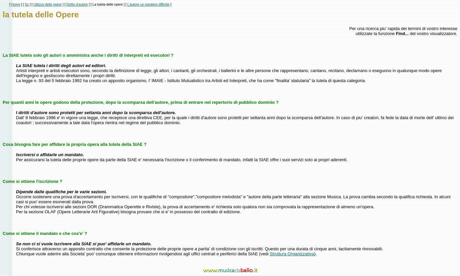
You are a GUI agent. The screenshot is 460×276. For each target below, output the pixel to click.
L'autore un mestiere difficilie (148, 4)
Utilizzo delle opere (47, 4)
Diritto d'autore (77, 4)
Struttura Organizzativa (292, 253)
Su (27, 4)
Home (15, 4)
